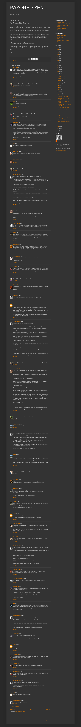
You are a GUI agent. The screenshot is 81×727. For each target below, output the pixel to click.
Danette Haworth (17, 284)
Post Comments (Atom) (20, 711)
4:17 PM (15, 162)
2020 (58, 54)
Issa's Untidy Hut (17, 368)
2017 (58, 60)
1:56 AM (15, 317)
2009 (58, 74)
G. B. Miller (15, 209)
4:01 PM (15, 574)
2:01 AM (15, 356)
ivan (14, 143)
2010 (58, 73)
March (59, 93)
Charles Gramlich (17, 174)
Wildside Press (60, 38)
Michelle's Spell (16, 671)
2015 (58, 63)
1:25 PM (15, 497)
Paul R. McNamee (17, 112)
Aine (14, 101)
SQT (14, 603)
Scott (14, 454)
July (59, 85)
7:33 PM (15, 582)
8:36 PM (15, 611)
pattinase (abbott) (17, 569)
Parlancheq (15, 295)
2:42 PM (15, 532)
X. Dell (14, 644)
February (60, 94)
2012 (58, 69)
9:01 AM (15, 639)
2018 (58, 58)
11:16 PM (15, 629)
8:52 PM (15, 262)
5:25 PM (15, 170)
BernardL (15, 415)
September (60, 82)
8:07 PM (15, 240)
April (59, 91)
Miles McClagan (16, 256)
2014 (58, 65)
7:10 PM (15, 219)
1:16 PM (15, 107)
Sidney (14, 232)
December (60, 76)
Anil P (14, 513)
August (59, 83)
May (59, 89)
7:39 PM (15, 228)
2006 (58, 130)
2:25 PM (15, 147)
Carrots (14, 60)
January (60, 124)
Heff (14, 82)
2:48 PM (15, 155)
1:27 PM (15, 118)
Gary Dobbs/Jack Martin (18, 578)
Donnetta (15, 266)
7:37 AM (15, 410)
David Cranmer (16, 223)
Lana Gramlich (16, 159)
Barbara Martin (16, 303)
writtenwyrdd (16, 244)
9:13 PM (15, 280)
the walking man (17, 361)
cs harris (15, 91)
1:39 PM (15, 508)
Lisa (14, 692)
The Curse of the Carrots (63, 96)
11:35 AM (15, 659)
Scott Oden (15, 122)
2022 (58, 51)
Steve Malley (16, 536)
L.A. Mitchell (16, 663)
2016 (58, 62)
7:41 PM (15, 599)
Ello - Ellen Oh (16, 470)
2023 (58, 49)
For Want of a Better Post (63, 107)
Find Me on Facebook (61, 28)
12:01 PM (15, 77)
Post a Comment (15, 706)
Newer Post (12, 709)
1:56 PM (15, 139)
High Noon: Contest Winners (64, 121)
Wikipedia (59, 29)
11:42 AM (15, 465)
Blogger (46, 720)
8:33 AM (15, 419)
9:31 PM (15, 291)
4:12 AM (15, 364)
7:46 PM (15, 650)
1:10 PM (15, 484)
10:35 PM (15, 299)
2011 (58, 71)
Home (30, 709)
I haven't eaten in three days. (64, 119)
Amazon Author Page (61, 35)
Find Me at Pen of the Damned (63, 23)
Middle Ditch (16, 424)
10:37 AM (15, 450)
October (60, 80)
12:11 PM (15, 475)
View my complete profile (61, 150)
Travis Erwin (16, 151)
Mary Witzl (15, 67)
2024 (58, 47)
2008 (58, 126)
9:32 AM (15, 676)
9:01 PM (15, 272)
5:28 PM (15, 204)
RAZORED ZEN (27, 7)
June (59, 87)
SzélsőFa (15, 501)
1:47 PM (15, 519)
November (60, 78)
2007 (58, 128)
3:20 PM (15, 565)
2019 (58, 56)
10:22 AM (15, 427)
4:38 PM (15, 667)
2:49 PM (15, 541)
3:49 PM (15, 696)
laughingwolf (16, 277)
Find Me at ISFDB (60, 22)
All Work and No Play (62, 109)
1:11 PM (15, 97)
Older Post (48, 709)
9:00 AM (15, 688)
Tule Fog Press (60, 37)
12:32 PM (15, 86)
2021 (58, 52)
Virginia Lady (16, 586)
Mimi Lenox (15, 479)
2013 (58, 67)
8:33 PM (15, 252)
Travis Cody (16, 488)
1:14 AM (15, 703)
